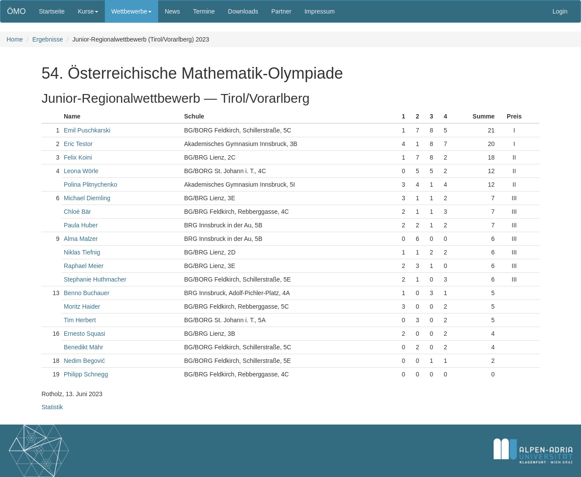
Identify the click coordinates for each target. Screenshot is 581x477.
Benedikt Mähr (83, 347)
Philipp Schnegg (86, 374)
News (172, 11)
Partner (281, 11)
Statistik (52, 407)
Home (15, 39)
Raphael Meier (84, 265)
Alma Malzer (81, 238)
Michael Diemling (87, 198)
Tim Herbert (80, 320)
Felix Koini (78, 157)
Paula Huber (81, 225)
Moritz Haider (82, 306)
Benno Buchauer (86, 292)
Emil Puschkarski (87, 130)
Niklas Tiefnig (82, 252)
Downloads (243, 11)
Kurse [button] (88, 11)
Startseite (52, 11)
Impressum (319, 11)
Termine (204, 11)
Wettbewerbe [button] (131, 11)
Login (560, 11)
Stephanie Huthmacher (95, 279)
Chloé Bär (77, 211)
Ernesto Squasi (84, 333)
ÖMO (16, 11)
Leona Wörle (81, 170)
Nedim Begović (84, 360)
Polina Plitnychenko (90, 184)
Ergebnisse (47, 39)
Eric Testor (78, 143)
